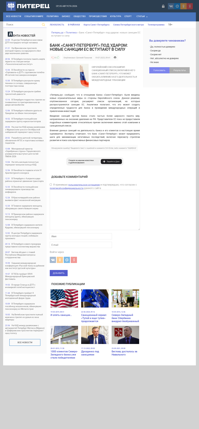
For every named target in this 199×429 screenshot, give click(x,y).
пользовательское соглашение (84, 184)
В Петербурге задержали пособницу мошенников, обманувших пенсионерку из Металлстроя (22, 375)
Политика (57, 16)
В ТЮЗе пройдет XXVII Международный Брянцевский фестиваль (23, 341)
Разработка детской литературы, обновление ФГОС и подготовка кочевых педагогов (24, 173)
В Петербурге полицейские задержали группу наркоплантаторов (24, 144)
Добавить (59, 273)
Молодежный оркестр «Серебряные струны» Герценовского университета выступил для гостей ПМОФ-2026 (24, 186)
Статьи (155, 16)
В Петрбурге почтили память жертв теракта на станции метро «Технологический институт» (24, 67)
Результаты (180, 70)
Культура (128, 16)
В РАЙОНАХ (74, 24)
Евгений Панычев (84, 57)
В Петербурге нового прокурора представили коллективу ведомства (20, 304)
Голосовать (159, 70)
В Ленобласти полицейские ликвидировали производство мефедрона (24, 234)
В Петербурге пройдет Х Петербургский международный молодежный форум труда (23, 362)
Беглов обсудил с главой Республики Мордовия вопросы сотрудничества (24, 315)
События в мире (37, 16)
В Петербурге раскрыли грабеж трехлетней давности (22, 108)
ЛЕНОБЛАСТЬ (57, 24)
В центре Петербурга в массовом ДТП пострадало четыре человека (21, 42)
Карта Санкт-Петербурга (96, 24)
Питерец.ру (57, 32)
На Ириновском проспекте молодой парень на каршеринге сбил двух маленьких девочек (24, 54)
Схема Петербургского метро (128, 24)
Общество (88, 16)
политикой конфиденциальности (66, 188)
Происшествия (108, 16)
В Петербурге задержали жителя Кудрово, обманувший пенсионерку (22, 280)
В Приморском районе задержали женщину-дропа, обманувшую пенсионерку (21, 269)
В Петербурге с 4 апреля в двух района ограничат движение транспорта (24, 222)
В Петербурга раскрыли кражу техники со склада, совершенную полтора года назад (22, 96)
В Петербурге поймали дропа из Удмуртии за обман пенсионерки (22, 132)
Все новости (25, 417)
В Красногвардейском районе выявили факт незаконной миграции (21, 245)
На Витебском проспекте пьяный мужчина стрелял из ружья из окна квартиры (23, 388)
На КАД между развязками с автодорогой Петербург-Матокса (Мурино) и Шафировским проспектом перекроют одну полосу (24, 402)
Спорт (142, 16)
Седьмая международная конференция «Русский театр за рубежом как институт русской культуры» (23, 329)
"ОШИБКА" (131, 148)
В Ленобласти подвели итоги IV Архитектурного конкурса (22, 211)
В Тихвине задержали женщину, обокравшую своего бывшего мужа (22, 257)
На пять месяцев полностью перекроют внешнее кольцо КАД (24, 199)
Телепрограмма (156, 24)
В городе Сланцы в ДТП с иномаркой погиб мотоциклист (23, 352)
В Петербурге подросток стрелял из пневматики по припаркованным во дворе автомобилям (22, 120)
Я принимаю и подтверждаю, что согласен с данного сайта (93, 186)
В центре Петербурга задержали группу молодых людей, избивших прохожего (22, 292)
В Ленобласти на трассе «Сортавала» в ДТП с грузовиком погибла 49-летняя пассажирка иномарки (24, 82)
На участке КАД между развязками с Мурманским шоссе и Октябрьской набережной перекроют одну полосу (22, 159)
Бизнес (73, 16)
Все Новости (15, 16)
